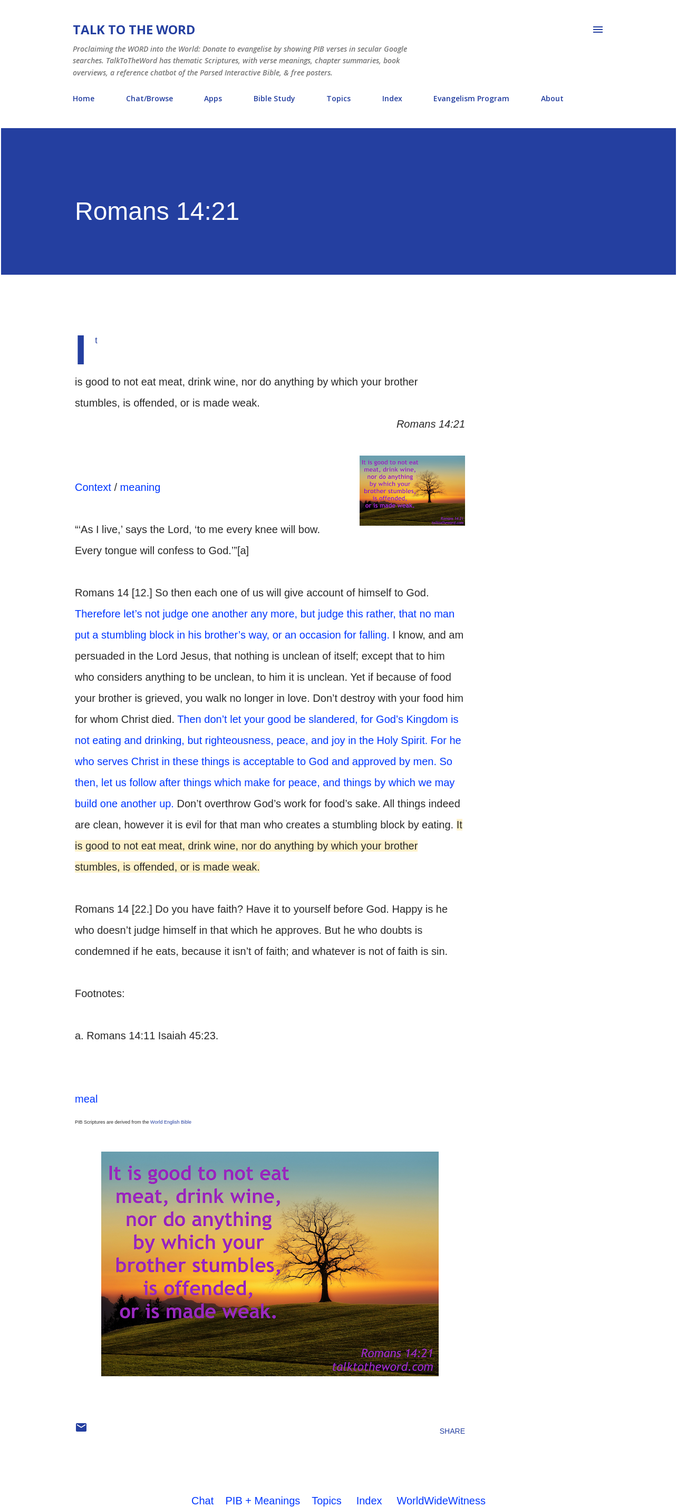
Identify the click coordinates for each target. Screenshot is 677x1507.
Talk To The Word (134, 29)
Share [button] (452, 1431)
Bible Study (274, 98)
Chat (202, 1500)
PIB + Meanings (263, 1500)
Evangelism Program (471, 98)
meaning (140, 487)
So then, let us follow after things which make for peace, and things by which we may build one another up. (264, 782)
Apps (213, 98)
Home (83, 98)
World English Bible (170, 1122)
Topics (338, 98)
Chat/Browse (149, 98)
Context (93, 487)
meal (86, 1099)
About (552, 98)
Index (392, 98)
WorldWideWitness (441, 1500)
